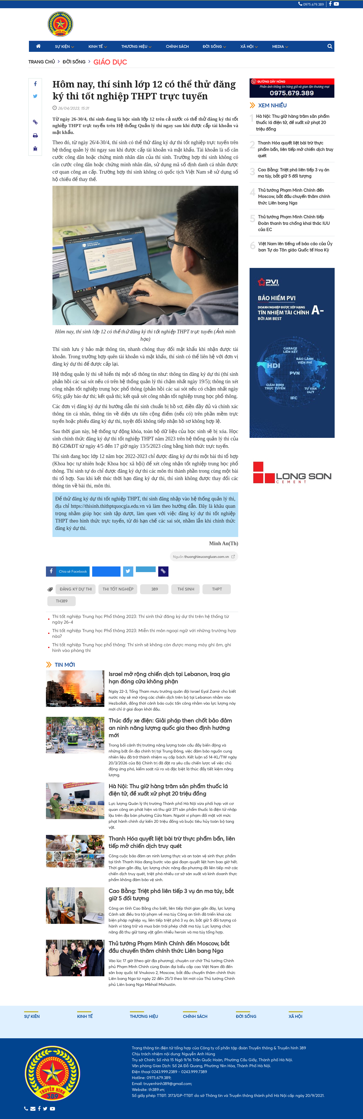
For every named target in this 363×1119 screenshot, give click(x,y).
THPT (218, 589)
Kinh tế (97, 46)
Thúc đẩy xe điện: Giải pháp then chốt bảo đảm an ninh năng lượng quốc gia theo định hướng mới (170, 728)
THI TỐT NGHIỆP (118, 589)
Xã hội (249, 46)
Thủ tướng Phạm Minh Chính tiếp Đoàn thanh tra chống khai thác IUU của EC (294, 223)
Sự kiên (32, 1016)
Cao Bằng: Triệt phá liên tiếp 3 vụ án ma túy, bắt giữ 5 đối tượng (171, 894)
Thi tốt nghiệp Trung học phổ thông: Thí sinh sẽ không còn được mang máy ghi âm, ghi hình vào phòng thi (141, 647)
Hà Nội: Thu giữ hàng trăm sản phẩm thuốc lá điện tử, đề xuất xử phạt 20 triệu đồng (168, 790)
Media (280, 46)
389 (155, 589)
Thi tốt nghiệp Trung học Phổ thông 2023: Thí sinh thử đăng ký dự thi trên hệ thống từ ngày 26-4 (140, 619)
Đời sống (214, 46)
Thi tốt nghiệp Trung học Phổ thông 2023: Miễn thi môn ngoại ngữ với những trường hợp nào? (144, 633)
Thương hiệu (136, 46)
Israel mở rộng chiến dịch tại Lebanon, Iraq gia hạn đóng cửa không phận (169, 677)
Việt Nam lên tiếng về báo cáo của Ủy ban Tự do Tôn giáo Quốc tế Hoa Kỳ (295, 247)
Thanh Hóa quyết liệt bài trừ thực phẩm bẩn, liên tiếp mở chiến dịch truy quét (172, 842)
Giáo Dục (110, 62)
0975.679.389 (311, 4)
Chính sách (177, 46)
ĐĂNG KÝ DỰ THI (76, 589)
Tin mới (60, 665)
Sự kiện (64, 46)
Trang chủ (41, 62)
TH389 (61, 601)
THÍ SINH (186, 589)
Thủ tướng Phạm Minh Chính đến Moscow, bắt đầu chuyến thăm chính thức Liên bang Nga (169, 947)
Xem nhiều (268, 105)
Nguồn (204, 557)
